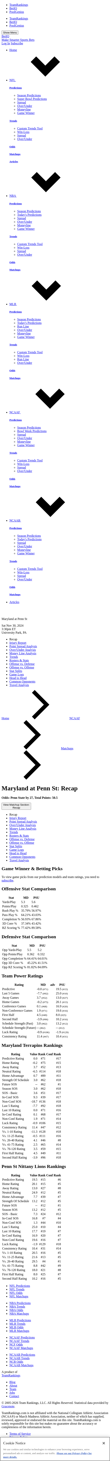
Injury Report (17, 642)
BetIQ (13, 8)
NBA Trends (17, 1306)
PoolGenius (16, 11)
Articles (13, 161)
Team (12, 1389)
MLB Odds (16, 1327)
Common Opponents (22, 681)
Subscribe (17, 43)
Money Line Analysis (22, 653)
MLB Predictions (20, 1320)
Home (13, 50)
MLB (42, 304)
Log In (6, 43)
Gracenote (8, 1406)
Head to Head (18, 678)
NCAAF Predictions (22, 1337)
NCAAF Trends (19, 1341)
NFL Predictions (19, 1285)
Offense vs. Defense (22, 664)
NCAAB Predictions (22, 1354)
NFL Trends (16, 1289)
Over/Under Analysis (22, 649)
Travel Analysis (19, 685)
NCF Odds (16, 1344)
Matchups (15, 154)
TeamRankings (18, 4)
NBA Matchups (19, 1313)
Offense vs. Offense (21, 667)
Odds (12, 146)
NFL (42, 80)
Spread (21, 102)
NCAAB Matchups (21, 1365)
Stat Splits (15, 671)
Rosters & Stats (19, 660)
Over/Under (24, 106)
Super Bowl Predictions (32, 99)
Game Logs (16, 674)
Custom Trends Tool (30, 128)
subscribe (7, 880)
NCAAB (44, 520)
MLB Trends (17, 1323)
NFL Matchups (18, 1296)
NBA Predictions (20, 1303)
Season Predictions (29, 95)
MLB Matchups (19, 1330)
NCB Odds (16, 1361)
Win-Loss (23, 132)
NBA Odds (16, 1310)
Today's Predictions (29, 214)
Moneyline (24, 109)
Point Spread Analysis (23, 646)
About (13, 1385)
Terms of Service (20, 1433)
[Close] (103, 1445)
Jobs (12, 1392)
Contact (14, 1396)
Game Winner (26, 113)
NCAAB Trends (19, 1358)
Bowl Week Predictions (32, 431)
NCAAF (44, 412)
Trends (13, 120)
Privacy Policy (18, 1437)
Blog (12, 1382)
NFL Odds (15, 1293)
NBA (42, 195)
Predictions (15, 87)
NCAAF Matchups (21, 1348)
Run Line (23, 326)
